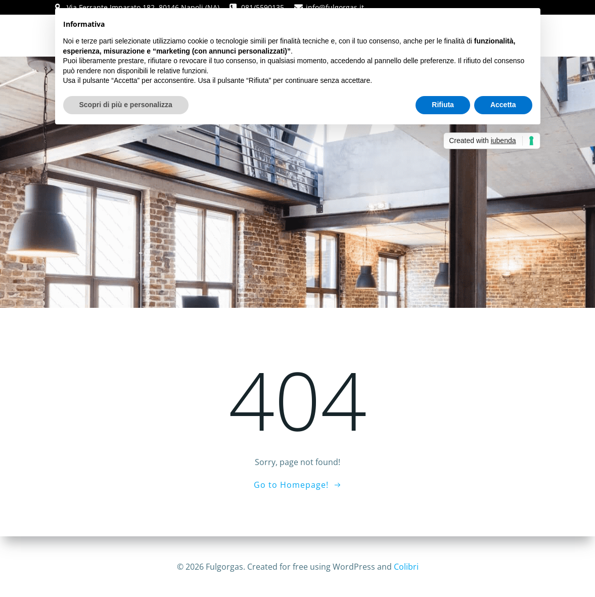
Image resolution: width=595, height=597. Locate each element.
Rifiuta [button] (443, 105)
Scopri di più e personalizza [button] (125, 105)
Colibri (406, 566)
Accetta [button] (503, 105)
